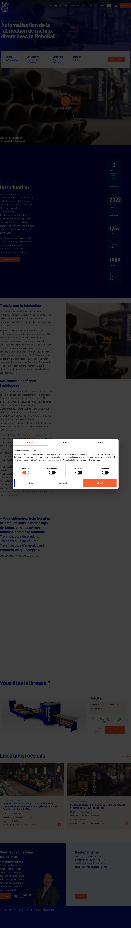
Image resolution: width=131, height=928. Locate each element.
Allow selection (65, 483)
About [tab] (101, 442)
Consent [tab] (30, 442)
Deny (31, 483)
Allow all (100, 483)
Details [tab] (65, 442)
